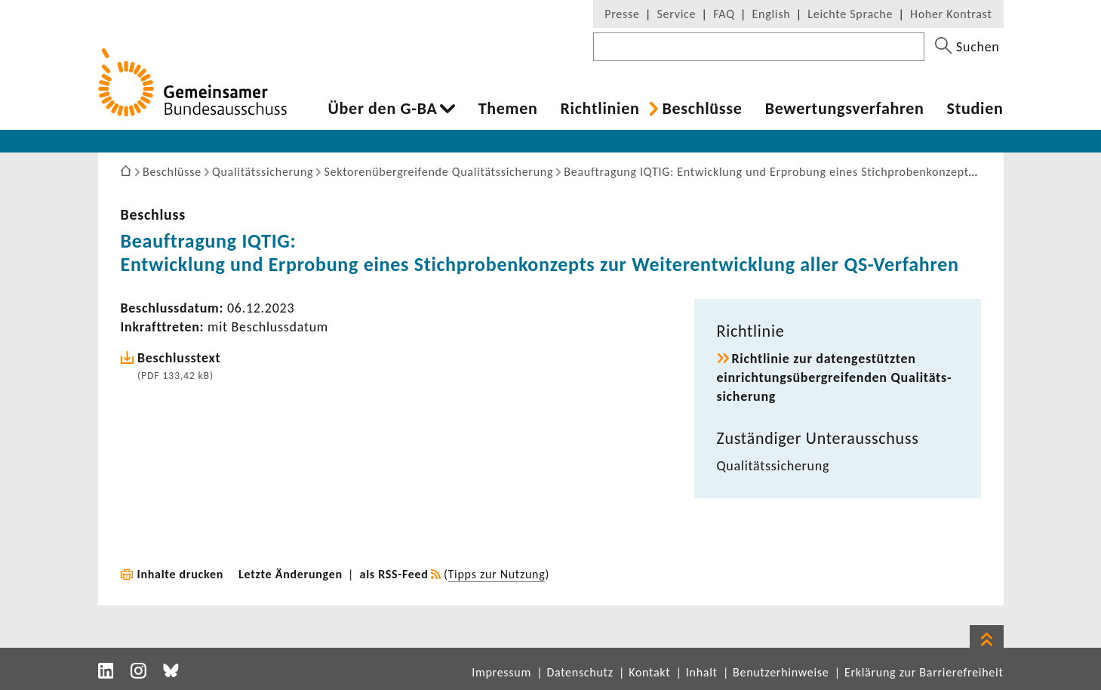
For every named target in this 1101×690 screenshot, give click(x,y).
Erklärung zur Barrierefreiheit (924, 672)
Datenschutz (579, 672)
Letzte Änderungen (290, 574)
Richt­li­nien (599, 109)
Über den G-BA (383, 109)
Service (677, 14)
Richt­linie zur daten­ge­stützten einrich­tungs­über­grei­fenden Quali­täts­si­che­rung (834, 377)
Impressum (501, 672)
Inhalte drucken (180, 574)
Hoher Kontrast (951, 14)
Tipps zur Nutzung (497, 574)
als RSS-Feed (394, 574)
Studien (975, 109)
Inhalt (702, 672)
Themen (508, 109)
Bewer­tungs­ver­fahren (844, 109)
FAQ (723, 14)
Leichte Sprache (850, 14)
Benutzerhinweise (781, 672)
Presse (621, 14)
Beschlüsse (702, 109)
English (771, 14)
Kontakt (649, 672)
